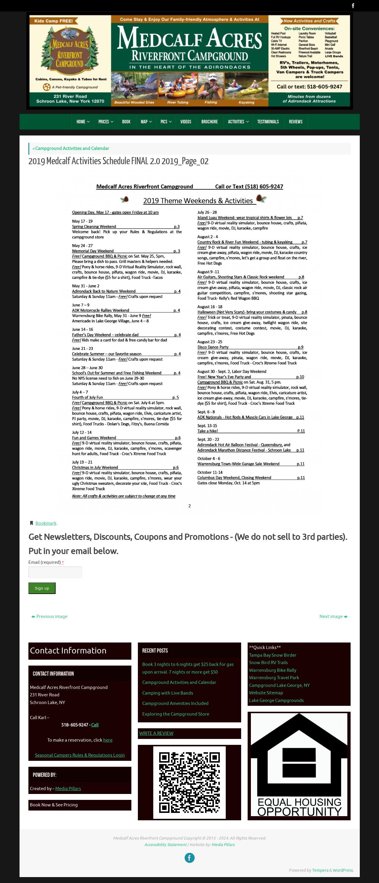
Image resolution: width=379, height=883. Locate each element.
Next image (334, 616)
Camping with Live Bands (167, 693)
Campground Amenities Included (175, 703)
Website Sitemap (266, 693)
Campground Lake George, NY (279, 685)
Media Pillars (68, 789)
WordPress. (343, 870)
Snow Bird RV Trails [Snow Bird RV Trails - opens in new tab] (268, 663)
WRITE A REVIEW (156, 733)
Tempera (320, 870)
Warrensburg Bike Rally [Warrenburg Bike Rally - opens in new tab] (272, 670)
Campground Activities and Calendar (70, 148)
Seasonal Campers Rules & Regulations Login (80, 755)
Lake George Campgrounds (276, 700)
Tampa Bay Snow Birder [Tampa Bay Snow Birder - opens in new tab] (272, 655)
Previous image (49, 616)
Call (95, 725)
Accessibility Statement (165, 844)
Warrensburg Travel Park (274, 678)
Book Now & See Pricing (54, 805)
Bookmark (46, 523)
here (107, 740)
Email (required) (46, 562)
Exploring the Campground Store (175, 714)
